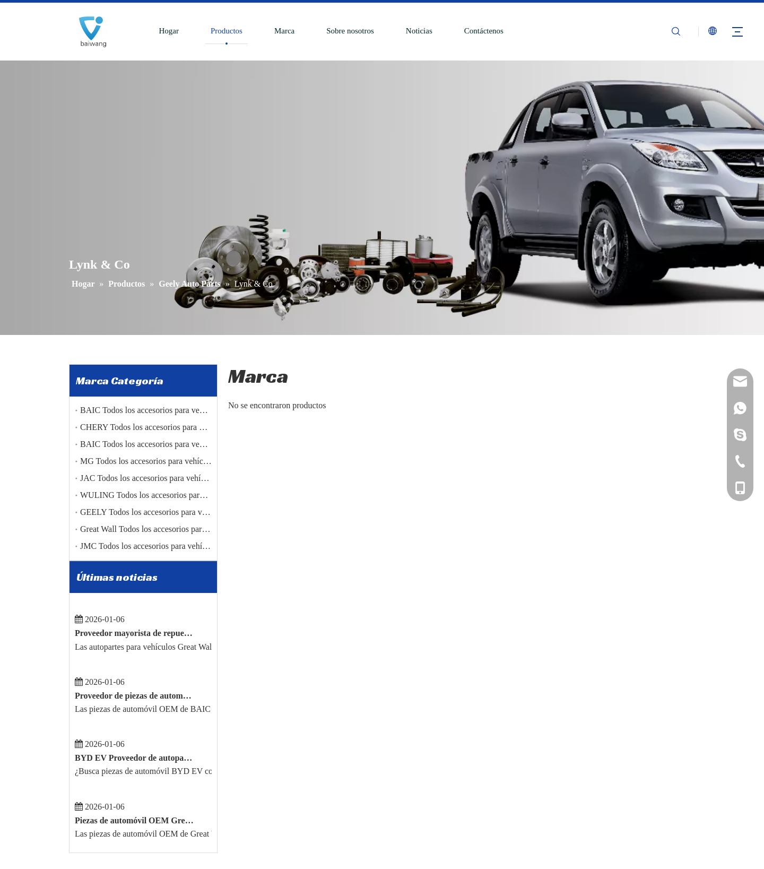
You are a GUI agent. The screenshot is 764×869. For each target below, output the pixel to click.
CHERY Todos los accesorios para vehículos (156, 427)
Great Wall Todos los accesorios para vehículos (160, 529)
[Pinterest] (150, 788)
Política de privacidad (281, 804)
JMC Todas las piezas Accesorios (440, 772)
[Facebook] (76, 788)
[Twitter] (113, 788)
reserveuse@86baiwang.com (600, 820)
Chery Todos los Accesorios (431, 756)
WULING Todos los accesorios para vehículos (159, 495)
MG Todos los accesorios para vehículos (149, 461)
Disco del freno (411, 708)
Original (400, 820)
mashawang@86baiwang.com (602, 804)
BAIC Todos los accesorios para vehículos (152, 410)
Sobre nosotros (350, 31)
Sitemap (509, 861)
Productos (226, 31)
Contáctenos (483, 31)
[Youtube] (131, 788)
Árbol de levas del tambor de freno (442, 740)
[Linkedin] (94, 788)
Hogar (169, 31)
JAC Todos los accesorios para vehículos (149, 478)
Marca (284, 31)
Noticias (419, 31)
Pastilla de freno (413, 724)
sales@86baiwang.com (593, 788)
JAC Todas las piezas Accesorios (439, 788)
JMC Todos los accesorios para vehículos (150, 545)
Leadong (478, 861)
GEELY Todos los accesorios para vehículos (155, 512)
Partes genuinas (412, 804)
